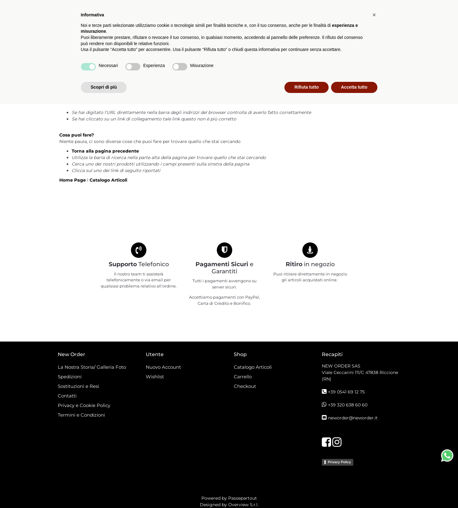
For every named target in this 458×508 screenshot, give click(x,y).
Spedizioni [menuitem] (70, 377)
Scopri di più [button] (104, 491)
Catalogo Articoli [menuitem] (171, 54)
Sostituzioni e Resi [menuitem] (79, 386)
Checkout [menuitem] (245, 386)
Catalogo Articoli (108, 180)
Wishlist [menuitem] (155, 377)
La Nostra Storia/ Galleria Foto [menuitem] (92, 367)
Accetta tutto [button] (354, 491)
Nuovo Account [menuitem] (163, 367)
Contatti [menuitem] (67, 396)
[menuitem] (225, 53)
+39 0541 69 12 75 (346, 392)
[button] (396, 54)
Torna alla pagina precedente (105, 151)
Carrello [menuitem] (243, 377)
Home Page (73, 180)
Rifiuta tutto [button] (306, 491)
